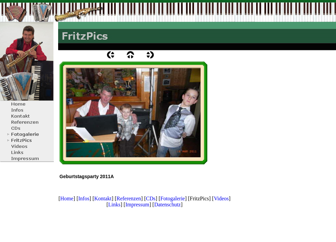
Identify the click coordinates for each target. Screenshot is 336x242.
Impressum (137, 204)
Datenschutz (167, 204)
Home (66, 198)
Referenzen (129, 198)
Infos (83, 198)
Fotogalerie (172, 198)
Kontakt (103, 198)
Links (114, 204)
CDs (150, 198)
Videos (221, 198)
